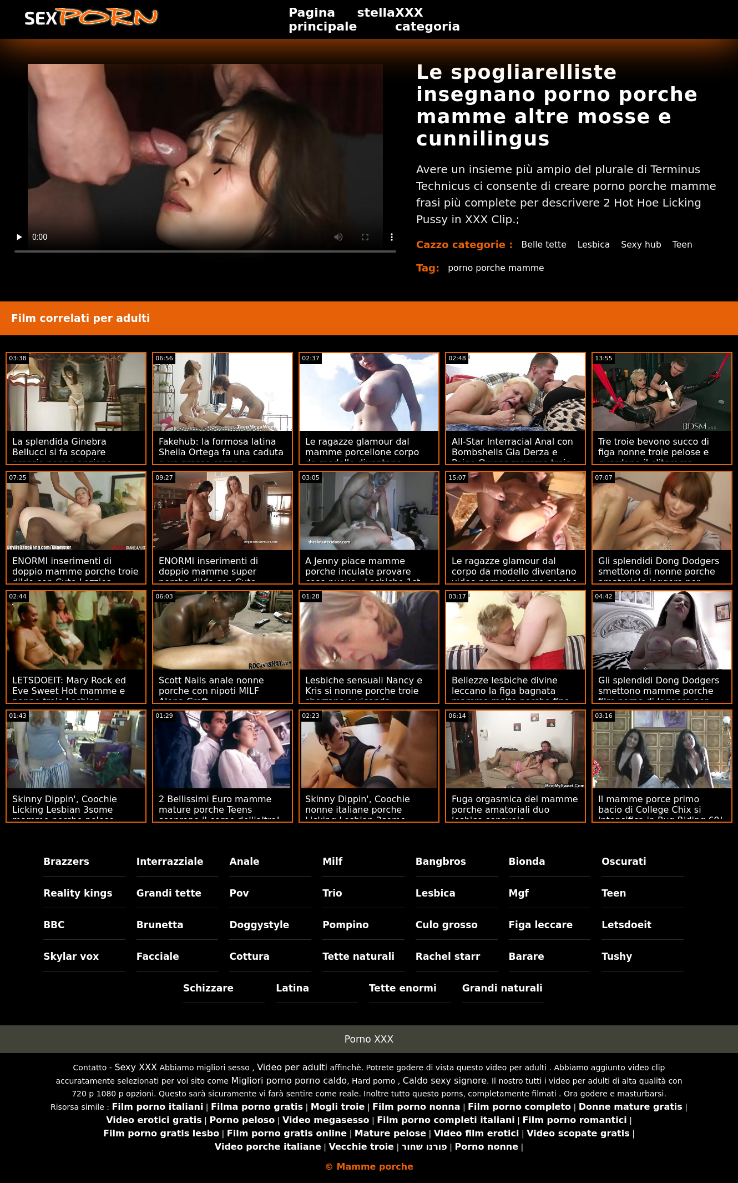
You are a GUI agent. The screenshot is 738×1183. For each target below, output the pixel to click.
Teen (685, 244)
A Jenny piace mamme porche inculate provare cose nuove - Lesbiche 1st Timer (362, 577)
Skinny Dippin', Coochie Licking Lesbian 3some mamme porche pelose (64, 809)
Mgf (519, 893)
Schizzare (208, 988)
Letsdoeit (626, 924)
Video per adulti (292, 1067)
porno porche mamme (497, 268)
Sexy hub (643, 244)
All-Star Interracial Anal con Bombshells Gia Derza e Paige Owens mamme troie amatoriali (512, 457)
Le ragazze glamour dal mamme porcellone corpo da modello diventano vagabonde (362, 457)
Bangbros (441, 861)
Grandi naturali (502, 988)
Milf (332, 861)
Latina (292, 988)
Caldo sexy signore (445, 1080)
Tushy (616, 956)
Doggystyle (259, 924)
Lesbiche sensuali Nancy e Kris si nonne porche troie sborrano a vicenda (363, 691)
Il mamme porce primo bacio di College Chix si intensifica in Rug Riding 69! (660, 809)
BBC (53, 924)
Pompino (345, 924)
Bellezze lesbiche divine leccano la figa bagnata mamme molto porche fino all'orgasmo (511, 696)
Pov (239, 893)
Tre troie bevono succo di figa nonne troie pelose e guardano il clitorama (653, 452)
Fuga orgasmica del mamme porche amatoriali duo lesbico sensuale (515, 809)
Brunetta (160, 924)
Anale (244, 861)
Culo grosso (447, 924)
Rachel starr (448, 956)
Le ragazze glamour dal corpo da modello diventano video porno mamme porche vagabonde (515, 577)
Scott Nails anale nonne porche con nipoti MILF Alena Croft (211, 691)
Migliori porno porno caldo (289, 1080)
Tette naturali (358, 956)
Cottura (249, 956)
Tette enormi (403, 988)
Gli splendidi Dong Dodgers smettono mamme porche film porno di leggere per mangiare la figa (658, 696)
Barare (526, 956)
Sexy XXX (135, 1067)
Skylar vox (71, 956)
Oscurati (623, 861)
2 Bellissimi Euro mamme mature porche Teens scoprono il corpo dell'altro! (219, 809)
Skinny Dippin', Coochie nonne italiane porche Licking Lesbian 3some (357, 809)
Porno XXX (369, 1039)
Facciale (158, 956)
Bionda (527, 861)
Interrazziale (170, 861)
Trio (332, 893)
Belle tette (545, 244)
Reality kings (77, 893)
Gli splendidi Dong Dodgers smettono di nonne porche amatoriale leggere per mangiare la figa (658, 577)
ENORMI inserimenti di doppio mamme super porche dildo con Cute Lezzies (208, 577)
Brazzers (66, 861)
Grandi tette (169, 893)
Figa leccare (541, 924)
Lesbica (595, 244)
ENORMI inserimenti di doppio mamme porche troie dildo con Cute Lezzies (75, 571)
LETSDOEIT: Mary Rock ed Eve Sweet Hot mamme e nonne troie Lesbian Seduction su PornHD (69, 696)
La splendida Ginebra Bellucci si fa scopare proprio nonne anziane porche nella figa (62, 457)
